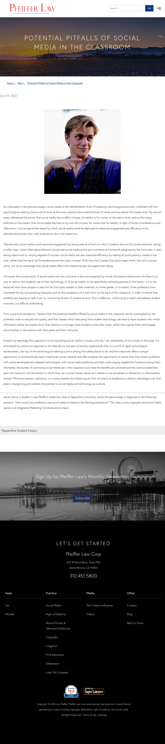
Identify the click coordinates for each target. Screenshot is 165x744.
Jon (7, 605)
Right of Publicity (56, 614)
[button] (159, 8)
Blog (129, 614)
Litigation (51, 646)
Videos (90, 614)
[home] (32, 8)
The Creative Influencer (99, 605)
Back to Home (135, 623)
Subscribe (83, 498)
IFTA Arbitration (55, 654)
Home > (11, 83)
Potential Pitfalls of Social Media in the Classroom (55, 83)
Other (131, 593)
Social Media (53, 605)
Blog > (21, 83)
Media (90, 593)
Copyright (52, 637)
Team (8, 593)
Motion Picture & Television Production (58, 625)
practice (51, 593)
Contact (132, 605)
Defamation (52, 663)
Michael (9, 614)
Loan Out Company (57, 672)
